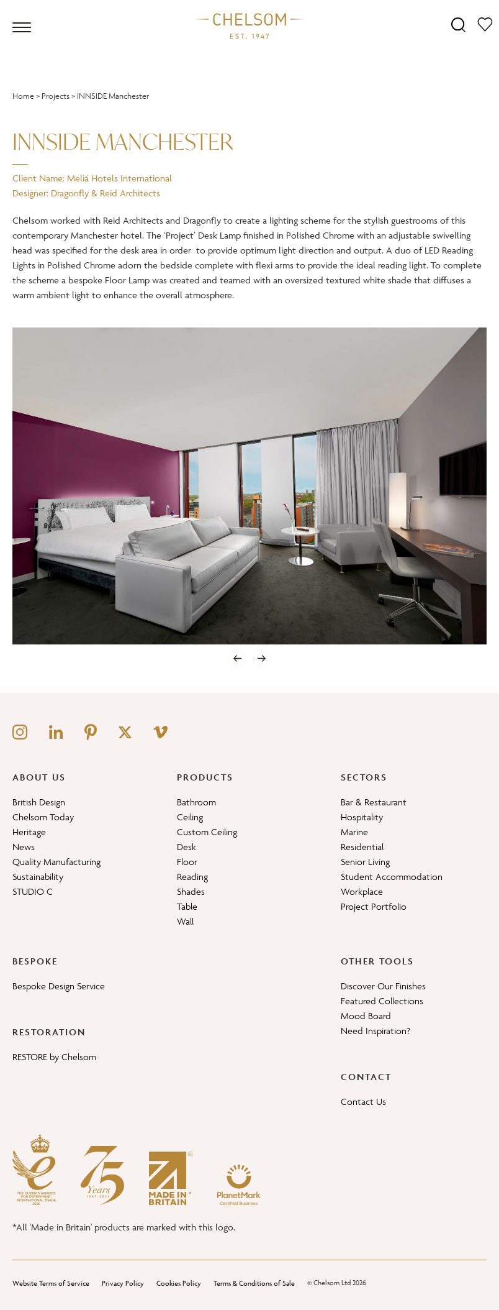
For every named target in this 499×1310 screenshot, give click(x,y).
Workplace (362, 891)
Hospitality (362, 817)
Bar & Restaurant (374, 802)
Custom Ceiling (207, 832)
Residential (362, 847)
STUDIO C (32, 891)
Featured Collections (382, 1001)
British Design (38, 802)
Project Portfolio (374, 906)
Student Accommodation (392, 876)
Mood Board (366, 1016)
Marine (354, 832)
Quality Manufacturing (56, 862)
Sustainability (37, 876)
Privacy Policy (123, 1283)
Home (23, 96)
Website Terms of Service (50, 1283)
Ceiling (190, 817)
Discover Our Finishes (383, 986)
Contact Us (363, 1101)
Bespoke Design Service (58, 986)
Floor (187, 862)
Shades (191, 891)
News (23, 847)
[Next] (262, 658)
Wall (185, 921)
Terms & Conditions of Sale (254, 1283)
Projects (56, 96)
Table (187, 906)
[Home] (249, 25)
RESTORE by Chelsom (54, 1057)
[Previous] (237, 658)
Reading (192, 876)
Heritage (29, 832)
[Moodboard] (485, 24)
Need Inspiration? (375, 1031)
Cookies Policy (178, 1283)
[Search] (458, 24)
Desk (186, 847)
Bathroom (196, 802)
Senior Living (365, 862)
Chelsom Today (43, 817)
